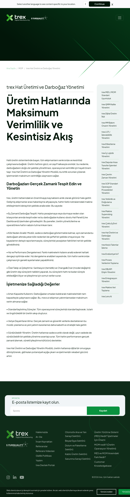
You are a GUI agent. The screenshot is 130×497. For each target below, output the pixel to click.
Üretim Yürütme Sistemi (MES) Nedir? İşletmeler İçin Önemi (106, 436)
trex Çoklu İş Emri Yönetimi (109, 225)
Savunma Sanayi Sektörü (77, 458)
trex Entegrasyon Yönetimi (109, 279)
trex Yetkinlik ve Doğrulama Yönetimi (108, 202)
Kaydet (103, 410)
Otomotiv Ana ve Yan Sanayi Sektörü (75, 434)
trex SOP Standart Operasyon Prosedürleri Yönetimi (110, 188)
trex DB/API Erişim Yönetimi (108, 270)
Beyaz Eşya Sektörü (75, 440)
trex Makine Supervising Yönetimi (107, 214)
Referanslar (42, 446)
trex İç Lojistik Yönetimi (108, 154)
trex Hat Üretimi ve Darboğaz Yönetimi (110, 235)
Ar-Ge (39, 436)
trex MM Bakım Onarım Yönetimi (109, 124)
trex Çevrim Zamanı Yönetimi (109, 176)
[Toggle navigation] (120, 18)
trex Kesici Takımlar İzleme (110, 246)
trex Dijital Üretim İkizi (109, 115)
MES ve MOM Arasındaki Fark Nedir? (106, 455)
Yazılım (39, 460)
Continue (99, 3)
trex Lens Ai (107, 296)
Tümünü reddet (106, 492)
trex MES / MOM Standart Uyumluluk (109, 95)
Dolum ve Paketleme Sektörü (75, 447)
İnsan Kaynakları (44, 441)
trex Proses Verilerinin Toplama (110, 261)
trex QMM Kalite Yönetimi (109, 106)
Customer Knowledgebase (103, 463)
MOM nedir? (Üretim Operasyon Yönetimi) (105, 446)
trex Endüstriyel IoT (110, 254)
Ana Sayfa (10, 68)
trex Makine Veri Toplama (109, 289)
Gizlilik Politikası (44, 455)
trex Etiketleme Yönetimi (108, 145)
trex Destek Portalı (45, 465)
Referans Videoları (45, 451)
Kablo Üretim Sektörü (76, 454)
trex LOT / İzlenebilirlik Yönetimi (107, 135)
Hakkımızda (42, 432)
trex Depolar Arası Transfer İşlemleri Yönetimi (110, 165)
